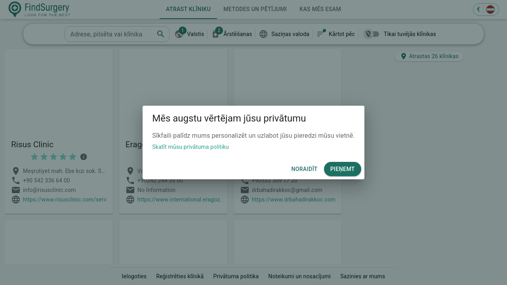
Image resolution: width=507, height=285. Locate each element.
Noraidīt (304, 169)
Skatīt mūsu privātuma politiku (190, 147)
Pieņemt (342, 169)
